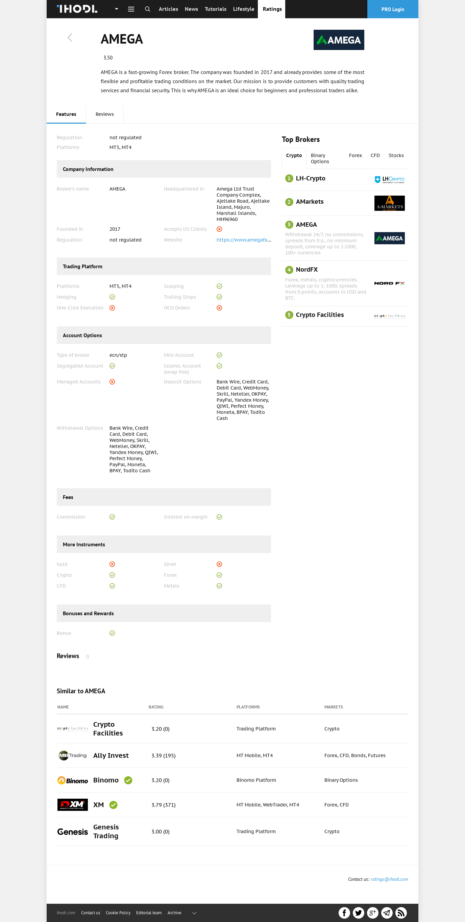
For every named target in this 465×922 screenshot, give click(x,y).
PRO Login (393, 9)
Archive (174, 913)
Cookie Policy (118, 913)
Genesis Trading (106, 831)
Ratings (272, 9)
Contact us (90, 913)
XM (98, 804)
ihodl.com (66, 913)
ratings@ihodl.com (389, 879)
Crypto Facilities (108, 729)
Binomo (106, 780)
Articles (168, 9)
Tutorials (215, 9)
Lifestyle (243, 9)
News (191, 9)
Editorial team (149, 913)
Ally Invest (111, 755)
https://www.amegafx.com (247, 240)
